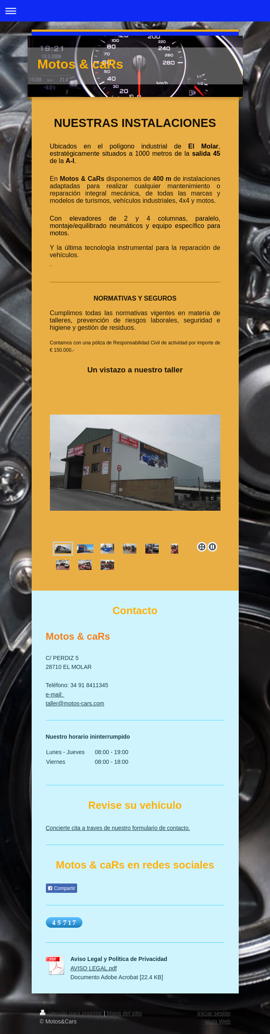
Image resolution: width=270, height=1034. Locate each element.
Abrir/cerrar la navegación (135, 10)
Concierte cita (63, 828)
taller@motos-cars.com (75, 703)
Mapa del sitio (124, 1013)
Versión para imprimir (72, 1013)
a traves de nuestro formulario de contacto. (135, 828)
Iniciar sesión (214, 1013)
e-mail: (55, 694)
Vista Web (217, 1021)
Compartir (62, 888)
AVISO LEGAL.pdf (94, 968)
